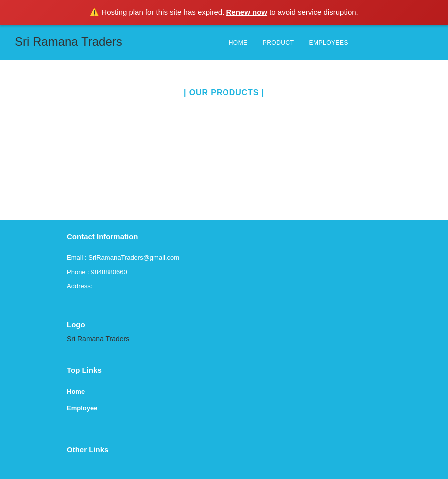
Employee (82, 408)
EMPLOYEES (328, 42)
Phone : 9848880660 (97, 272)
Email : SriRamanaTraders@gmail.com (123, 257)
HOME (238, 42)
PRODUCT (278, 42)
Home (76, 391)
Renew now (247, 12)
